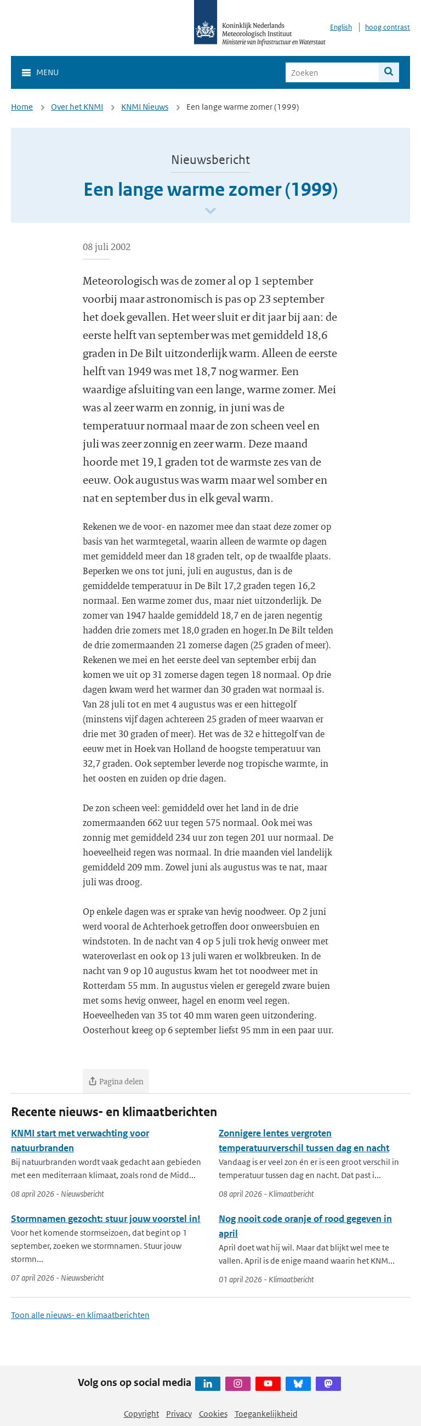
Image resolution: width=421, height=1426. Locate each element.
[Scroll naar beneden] (210, 211)
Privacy (179, 1413)
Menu (47, 72)
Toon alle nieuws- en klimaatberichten (80, 1315)
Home (22, 106)
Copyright (141, 1413)
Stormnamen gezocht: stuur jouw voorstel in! (106, 1219)
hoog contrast (387, 27)
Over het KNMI (77, 106)
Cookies (213, 1413)
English (341, 27)
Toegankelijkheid (266, 1413)
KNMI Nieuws (144, 106)
